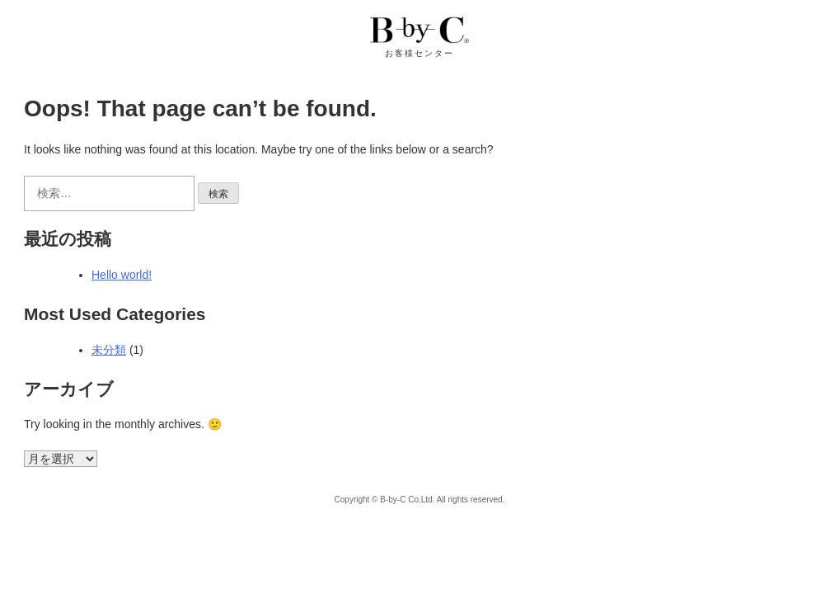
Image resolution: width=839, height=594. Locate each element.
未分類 (108, 349)
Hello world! (121, 274)
